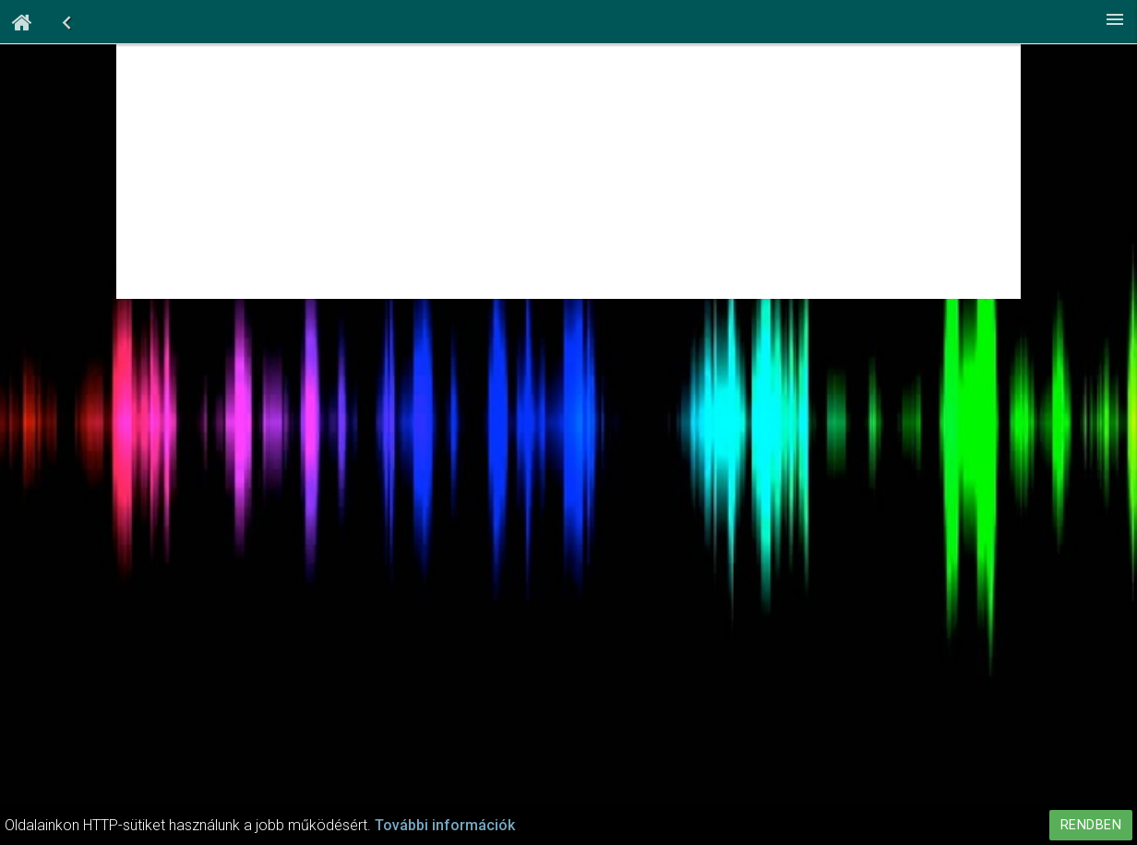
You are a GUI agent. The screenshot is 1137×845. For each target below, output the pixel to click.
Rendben (1091, 825)
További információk (445, 825)
